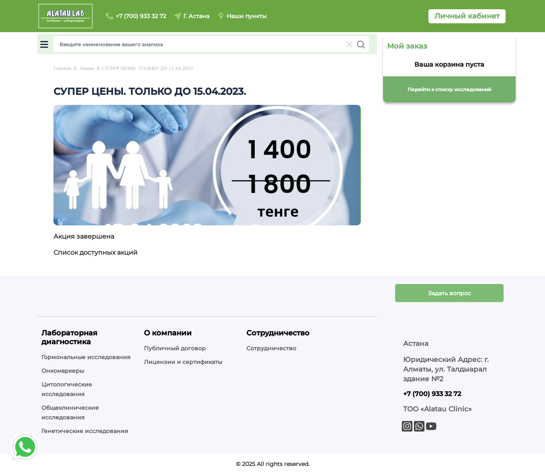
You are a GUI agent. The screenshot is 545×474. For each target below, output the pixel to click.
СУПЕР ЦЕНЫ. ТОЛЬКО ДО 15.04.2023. (148, 68)
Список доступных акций (95, 252)
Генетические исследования (84, 431)
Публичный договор (175, 348)
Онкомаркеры (62, 370)
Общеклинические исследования (70, 412)
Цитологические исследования (66, 389)
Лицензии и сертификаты (183, 362)
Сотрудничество (271, 348)
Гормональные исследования (86, 357)
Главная (62, 68)
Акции (86, 68)
